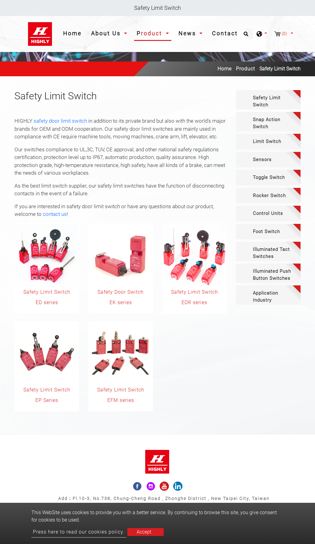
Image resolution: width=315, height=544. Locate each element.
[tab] (268, 99)
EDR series (194, 302)
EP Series (46, 400)
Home (73, 33)
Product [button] (150, 33)
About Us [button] (107, 33)
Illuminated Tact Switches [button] (271, 253)
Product (245, 69)
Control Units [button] (268, 213)
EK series (121, 302)
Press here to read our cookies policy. (79, 532)
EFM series (120, 400)
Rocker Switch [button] (269, 195)
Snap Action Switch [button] (266, 123)
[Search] (249, 34)
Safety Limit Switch (46, 292)
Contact (225, 33)
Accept (144, 532)
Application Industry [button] (265, 296)
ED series (47, 302)
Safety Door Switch (121, 292)
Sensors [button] (262, 159)
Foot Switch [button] (266, 231)
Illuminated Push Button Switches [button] (272, 274)
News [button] (188, 33)
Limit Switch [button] (267, 141)
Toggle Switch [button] (269, 177)
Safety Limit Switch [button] (267, 101)
